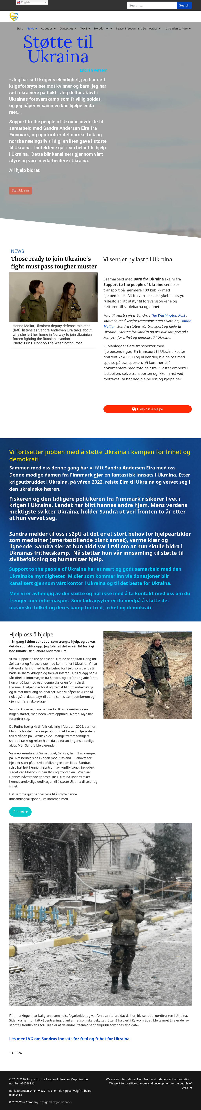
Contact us (66, 28)
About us (47, 28)
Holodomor (101, 28)
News (30, 28)
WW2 (83, 28)
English (23, 2)
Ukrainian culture (176, 28)
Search (184, 5)
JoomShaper (64, 1102)
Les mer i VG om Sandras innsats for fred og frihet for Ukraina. (70, 1038)
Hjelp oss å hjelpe (147, 409)
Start (20, 28)
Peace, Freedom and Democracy (136, 28)
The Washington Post (168, 315)
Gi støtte (20, 811)
